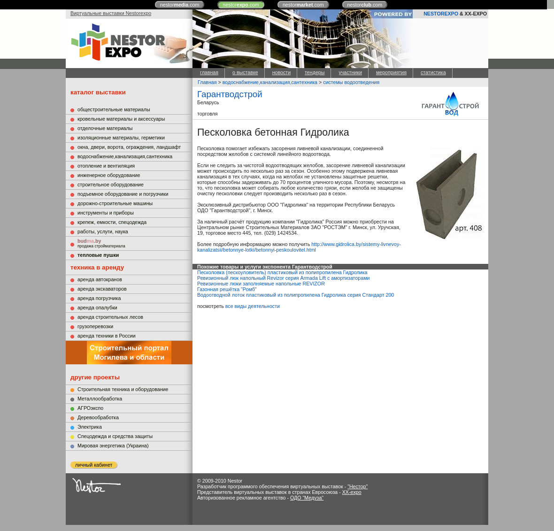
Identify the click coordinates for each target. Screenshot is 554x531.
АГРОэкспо (90, 408)
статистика (433, 72)
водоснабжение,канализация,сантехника (124, 156)
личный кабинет (93, 465)
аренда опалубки (97, 307)
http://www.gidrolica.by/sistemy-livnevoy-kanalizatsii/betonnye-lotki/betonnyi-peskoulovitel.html (299, 247)
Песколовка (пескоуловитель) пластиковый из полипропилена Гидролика (282, 272)
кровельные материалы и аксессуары (121, 119)
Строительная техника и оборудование (122, 389)
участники (350, 72)
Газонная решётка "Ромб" (227, 289)
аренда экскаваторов (102, 289)
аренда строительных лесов (110, 317)
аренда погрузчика (99, 298)
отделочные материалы (104, 128)
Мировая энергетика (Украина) (113, 445)
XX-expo (352, 492)
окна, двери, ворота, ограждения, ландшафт (129, 147)
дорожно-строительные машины (115, 203)
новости (281, 72)
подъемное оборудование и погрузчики (122, 194)
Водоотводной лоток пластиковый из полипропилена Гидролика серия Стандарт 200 (295, 295)
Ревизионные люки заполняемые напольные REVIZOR (261, 283)
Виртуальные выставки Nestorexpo (110, 13)
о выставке (245, 72)
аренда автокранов (99, 279)
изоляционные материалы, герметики (121, 137)
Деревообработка (98, 417)
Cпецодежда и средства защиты (115, 436)
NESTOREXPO (440, 13)
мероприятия (391, 72)
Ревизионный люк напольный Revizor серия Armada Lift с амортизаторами (283, 278)
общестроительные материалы (113, 109)
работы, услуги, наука (102, 231)
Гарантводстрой (229, 94)
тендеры (314, 72)
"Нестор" (357, 486)
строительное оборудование (110, 184)
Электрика (89, 427)
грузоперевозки (95, 326)
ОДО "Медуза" (306, 497)
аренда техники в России (106, 336)
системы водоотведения (351, 82)
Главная (207, 82)
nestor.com (180, 5)
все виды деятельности (252, 306)
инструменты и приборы (105, 212)
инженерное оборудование (108, 175)
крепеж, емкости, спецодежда (111, 222)
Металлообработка (99, 398)
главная (209, 72)
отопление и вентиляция (106, 166)
